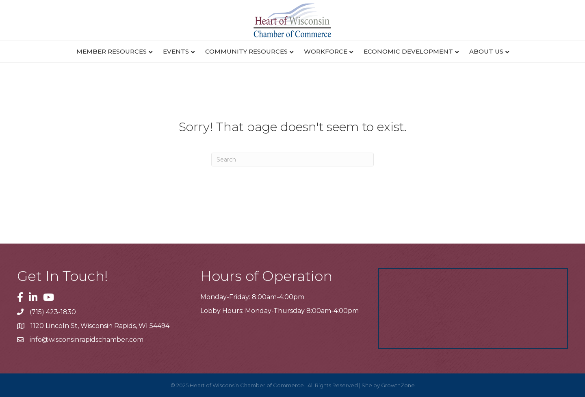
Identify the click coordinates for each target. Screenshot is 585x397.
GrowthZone (398, 385)
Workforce (325, 51)
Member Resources (111, 51)
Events (176, 51)
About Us (486, 51)
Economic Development (408, 51)
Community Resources (246, 51)
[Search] (292, 159)
